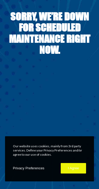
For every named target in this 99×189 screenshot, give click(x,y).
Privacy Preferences (28, 168)
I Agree (73, 168)
